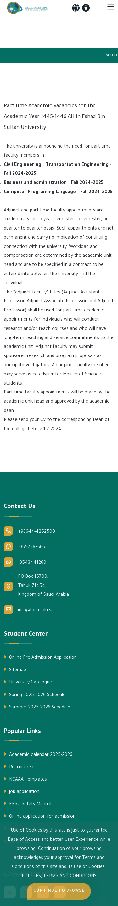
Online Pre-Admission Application (40, 657)
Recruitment (19, 767)
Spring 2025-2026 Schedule (34, 695)
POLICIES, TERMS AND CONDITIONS (59, 876)
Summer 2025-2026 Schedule (37, 707)
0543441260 (25, 562)
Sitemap (15, 670)
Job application (21, 792)
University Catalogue (28, 682)
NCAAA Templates (25, 779)
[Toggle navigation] (110, 8)
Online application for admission (40, 816)
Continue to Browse (59, 891)
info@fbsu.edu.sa (29, 609)
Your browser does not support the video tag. (59, 30)
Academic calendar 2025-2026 (38, 755)
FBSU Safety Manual (27, 804)
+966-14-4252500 (29, 531)
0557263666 (24, 546)
